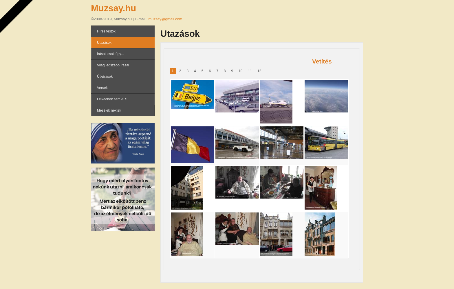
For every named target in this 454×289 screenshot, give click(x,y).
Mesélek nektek (109, 110)
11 (250, 71)
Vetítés (322, 61)
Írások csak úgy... (110, 54)
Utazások (104, 43)
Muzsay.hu (113, 8)
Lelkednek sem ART (112, 99)
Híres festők (106, 31)
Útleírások (105, 76)
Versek (102, 88)
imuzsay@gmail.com (165, 19)
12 (259, 71)
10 (240, 71)
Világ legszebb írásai (113, 65)
